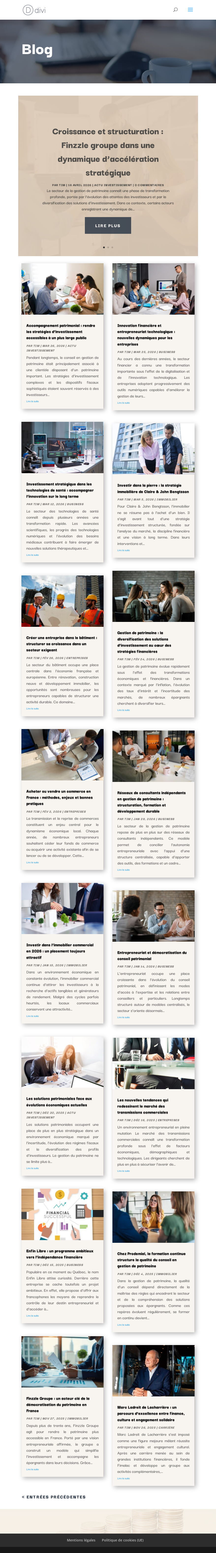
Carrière (166, 1427)
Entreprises (77, 657)
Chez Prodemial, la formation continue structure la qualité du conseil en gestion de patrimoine (151, 1259)
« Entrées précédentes (54, 1496)
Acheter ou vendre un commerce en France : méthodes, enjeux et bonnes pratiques (59, 797)
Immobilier (76, 965)
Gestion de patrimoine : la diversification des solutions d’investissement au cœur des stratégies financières (144, 641)
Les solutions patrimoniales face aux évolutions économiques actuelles (59, 1101)
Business (75, 503)
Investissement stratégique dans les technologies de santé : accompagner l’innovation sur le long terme (60, 490)
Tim (36, 345)
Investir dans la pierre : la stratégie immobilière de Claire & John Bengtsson (153, 488)
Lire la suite (32, 401)
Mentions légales (81, 1540)
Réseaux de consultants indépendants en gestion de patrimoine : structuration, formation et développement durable (151, 801)
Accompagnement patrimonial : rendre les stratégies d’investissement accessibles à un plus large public (60, 331)
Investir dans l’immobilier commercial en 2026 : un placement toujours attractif (59, 950)
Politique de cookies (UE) (122, 1540)
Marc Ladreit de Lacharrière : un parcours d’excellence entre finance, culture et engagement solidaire (151, 1413)
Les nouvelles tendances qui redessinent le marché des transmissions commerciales (142, 1106)
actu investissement (51, 348)
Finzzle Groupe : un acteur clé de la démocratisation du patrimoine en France (58, 1404)
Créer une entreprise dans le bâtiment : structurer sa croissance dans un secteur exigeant (61, 643)
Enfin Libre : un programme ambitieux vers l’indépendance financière (59, 1253)
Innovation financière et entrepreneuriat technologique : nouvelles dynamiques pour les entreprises (146, 334)
